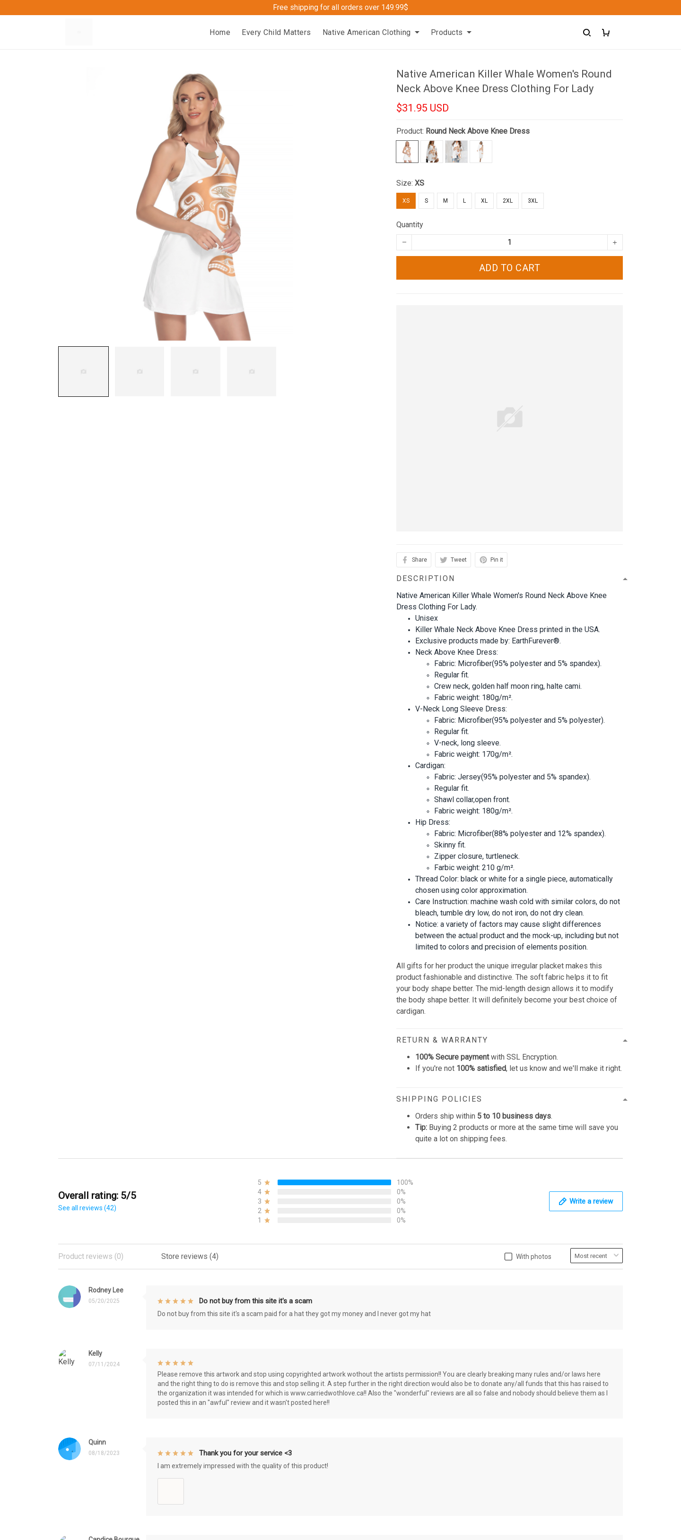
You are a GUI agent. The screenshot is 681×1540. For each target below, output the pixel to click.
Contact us (220, 1292)
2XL (508, 200)
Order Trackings (229, 1308)
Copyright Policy (375, 1340)
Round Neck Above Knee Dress (478, 131)
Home (220, 32)
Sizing (213, 1340)
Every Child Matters (276, 32)
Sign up (599, 1307)
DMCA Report (461, 1533)
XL (484, 200)
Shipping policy (373, 1308)
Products (451, 32)
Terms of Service (376, 1324)
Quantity (409, 224)
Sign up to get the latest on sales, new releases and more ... (556, 1282)
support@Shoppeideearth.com (108, 1483)
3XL (533, 200)
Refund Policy (371, 1292)
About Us (218, 1276)
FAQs (212, 1324)
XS (419, 183)
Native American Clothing (371, 32)
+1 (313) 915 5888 (89, 1470)
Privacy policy (371, 1276)
